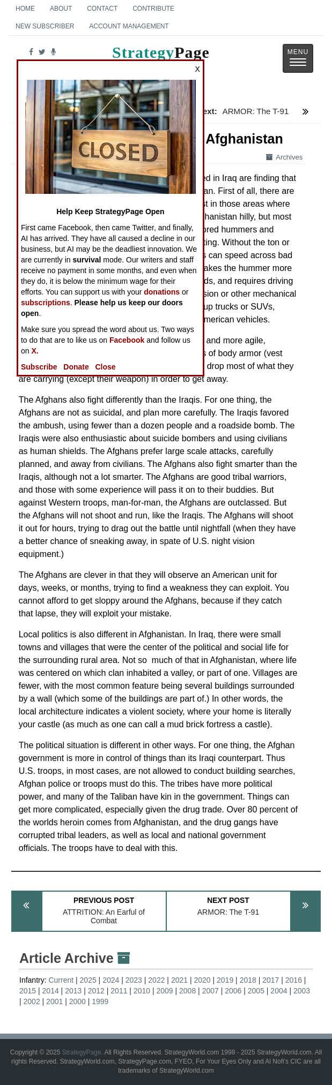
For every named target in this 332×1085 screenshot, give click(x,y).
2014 (50, 990)
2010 (142, 990)
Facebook (126, 340)
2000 (77, 1001)
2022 (156, 980)
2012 (96, 990)
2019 (225, 980)
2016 (293, 980)
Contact (102, 8)
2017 (270, 980)
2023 (134, 980)
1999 (100, 1001)
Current (60, 980)
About (61, 8)
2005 (256, 990)
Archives (284, 157)
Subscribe (39, 367)
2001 (54, 1001)
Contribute (153, 8)
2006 (233, 990)
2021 (179, 980)
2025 (88, 980)
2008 (187, 990)
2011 (118, 990)
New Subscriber (45, 26)
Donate (75, 367)
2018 (248, 980)
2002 (32, 1001)
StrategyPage (81, 1052)
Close (105, 367)
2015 (27, 990)
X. (34, 350)
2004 (278, 990)
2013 (73, 990)
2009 (164, 990)
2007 (210, 990)
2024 (110, 980)
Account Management (128, 26)
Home (25, 8)
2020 (202, 980)
